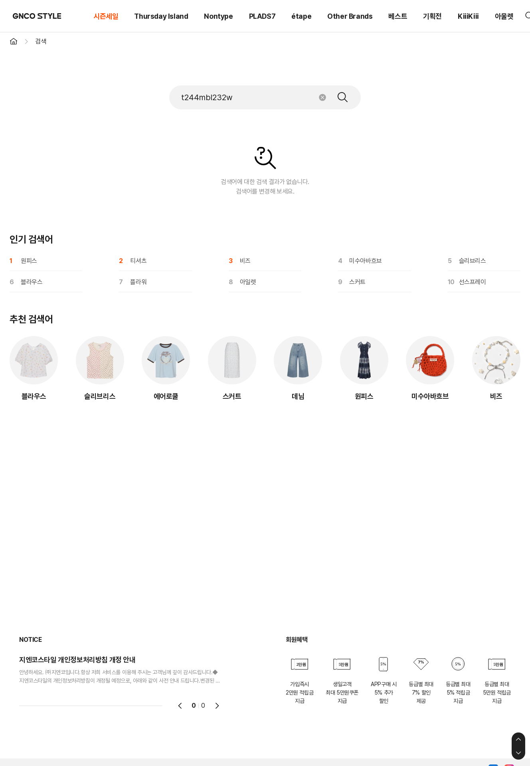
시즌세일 (105, 16)
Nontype (218, 16)
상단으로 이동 (518, 739)
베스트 (397, 16)
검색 (343, 97)
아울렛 (504, 16)
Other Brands (349, 16)
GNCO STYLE (37, 16)
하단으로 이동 (518, 753)
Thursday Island (161, 16)
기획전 (432, 16)
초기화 (322, 97)
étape (301, 16)
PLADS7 (262, 16)
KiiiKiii (468, 16)
